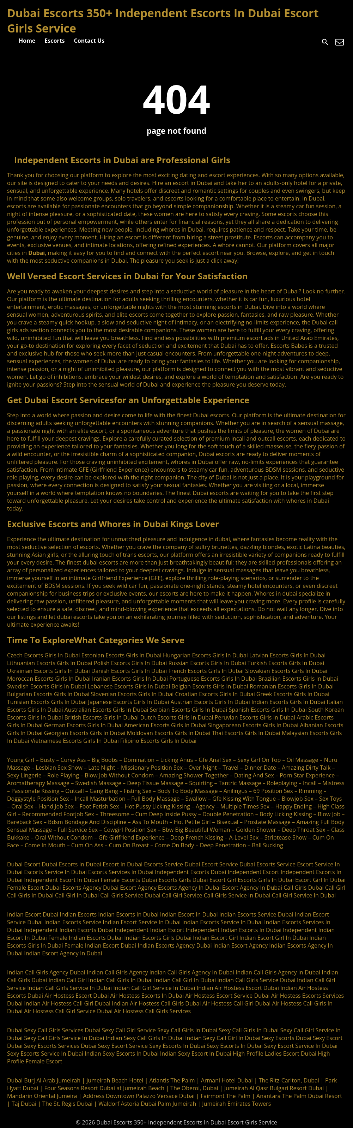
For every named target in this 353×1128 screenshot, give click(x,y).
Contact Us (89, 40)
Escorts (54, 40)
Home (27, 40)
